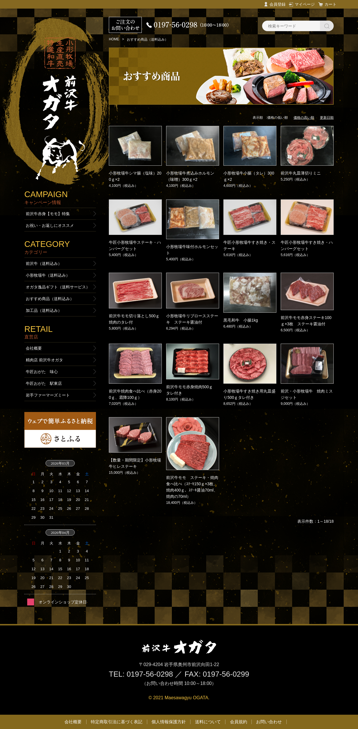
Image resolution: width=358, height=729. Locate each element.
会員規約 (238, 722)
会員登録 (278, 4)
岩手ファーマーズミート (48, 395)
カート (330, 4)
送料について (208, 722)
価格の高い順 (304, 118)
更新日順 (327, 118)
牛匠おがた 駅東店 (44, 383)
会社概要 (34, 348)
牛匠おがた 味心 (42, 371)
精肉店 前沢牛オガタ (44, 360)
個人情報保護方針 (169, 722)
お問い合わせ (269, 722)
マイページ (305, 4)
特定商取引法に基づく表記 (116, 722)
